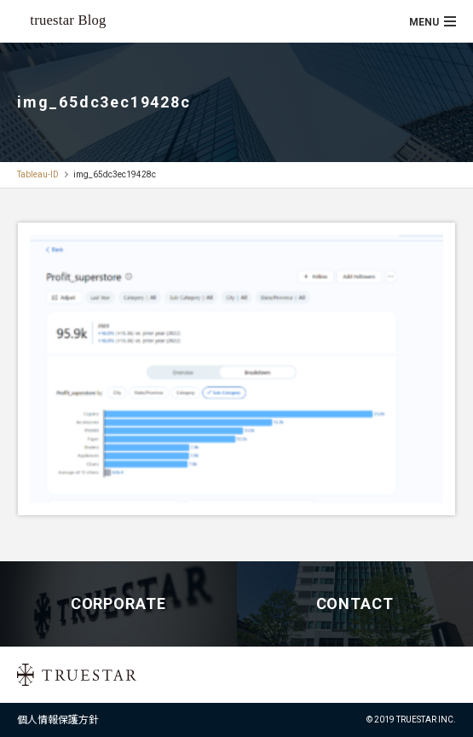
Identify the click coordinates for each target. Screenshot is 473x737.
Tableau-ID (38, 174)
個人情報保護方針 (58, 720)
